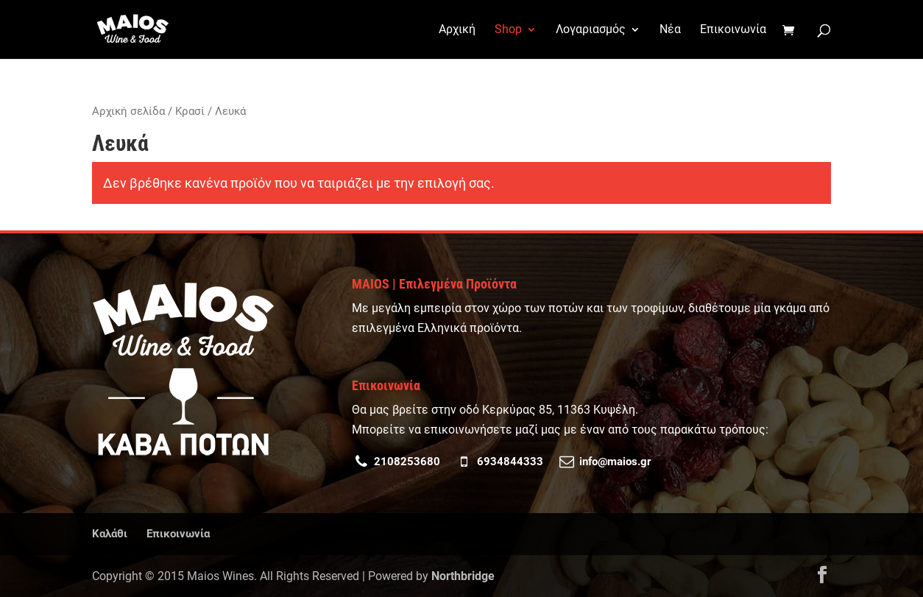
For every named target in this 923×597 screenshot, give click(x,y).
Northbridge (463, 576)
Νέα (670, 30)
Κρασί (190, 111)
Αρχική (457, 30)
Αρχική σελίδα (128, 111)
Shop (508, 30)
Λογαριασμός (591, 30)
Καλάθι (109, 533)
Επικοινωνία (733, 30)
